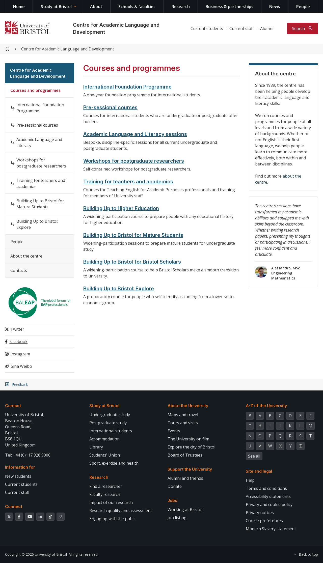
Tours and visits (183, 423)
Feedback (20, 384)
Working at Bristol (185, 509)
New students (18, 476)
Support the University (190, 469)
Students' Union (104, 455)
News (274, 6)
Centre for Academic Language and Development (67, 49)
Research (181, 6)
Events (174, 431)
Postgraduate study (108, 423)
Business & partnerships (229, 6)
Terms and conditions (266, 488)
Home (19, 6)
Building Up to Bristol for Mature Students (40, 204)
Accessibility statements (268, 496)
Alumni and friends (185, 478)
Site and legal (259, 471)
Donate (175, 486)
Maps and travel (183, 414)
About (96, 6)
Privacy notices (260, 512)
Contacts (18, 270)
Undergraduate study (109, 414)
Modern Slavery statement (271, 528)
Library (96, 447)
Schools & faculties (136, 6)
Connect (13, 506)
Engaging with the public (112, 518)
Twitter (17, 329)
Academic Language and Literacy (39, 142)
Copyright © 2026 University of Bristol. (36, 554)
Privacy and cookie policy (269, 504)
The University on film (188, 439)
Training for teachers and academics (40, 183)
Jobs (172, 500)
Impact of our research (111, 502)
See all (254, 456)
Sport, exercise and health (114, 463)
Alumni (266, 28)
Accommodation (104, 439)
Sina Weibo (21, 366)
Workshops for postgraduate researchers (41, 163)
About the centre (26, 256)
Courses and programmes (35, 90)
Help (250, 480)
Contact (13, 405)
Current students (207, 28)
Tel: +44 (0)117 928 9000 (27, 455)
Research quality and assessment (120, 510)
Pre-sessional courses (37, 125)
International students (110, 431)
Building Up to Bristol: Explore (37, 224)
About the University (188, 405)
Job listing (177, 517)
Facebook (18, 341)
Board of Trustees (185, 455)
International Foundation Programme (40, 108)
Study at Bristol (56, 6)
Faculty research (104, 494)
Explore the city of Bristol (191, 447)
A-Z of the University (266, 405)
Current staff (241, 28)
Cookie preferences (264, 520)
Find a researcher (105, 486)
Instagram (20, 354)
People (303, 6)
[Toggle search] (302, 28)
